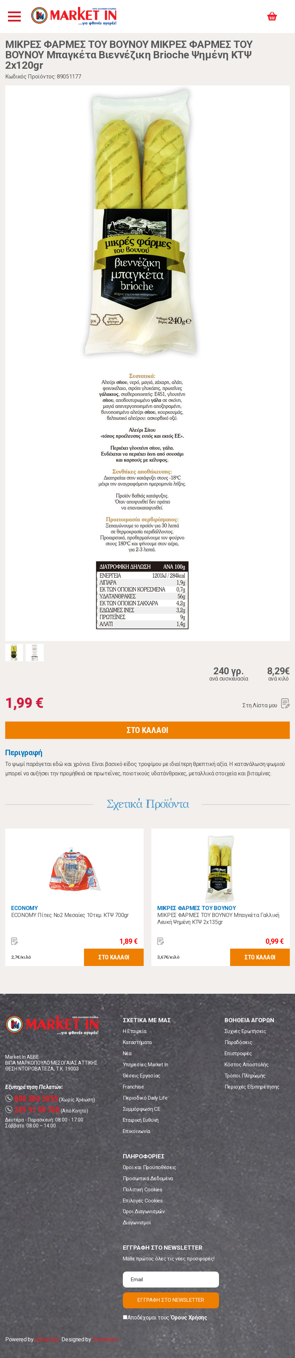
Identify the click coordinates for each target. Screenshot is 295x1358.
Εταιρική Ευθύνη (141, 1120)
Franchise (133, 1087)
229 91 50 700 (32, 1110)
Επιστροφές (238, 1053)
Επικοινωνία (136, 1131)
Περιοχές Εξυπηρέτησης (252, 1087)
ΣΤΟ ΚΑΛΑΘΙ (147, 730)
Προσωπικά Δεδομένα (148, 1178)
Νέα (127, 1053)
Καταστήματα (137, 1042)
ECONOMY (24, 908)
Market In (75, 16)
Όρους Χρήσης (189, 1317)
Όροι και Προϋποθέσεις (149, 1167)
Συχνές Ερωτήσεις (245, 1031)
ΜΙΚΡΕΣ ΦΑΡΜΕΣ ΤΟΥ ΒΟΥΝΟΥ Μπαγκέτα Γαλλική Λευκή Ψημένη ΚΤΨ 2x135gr (218, 918)
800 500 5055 (31, 1098)
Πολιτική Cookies (142, 1189)
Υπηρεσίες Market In (145, 1064)
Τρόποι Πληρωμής (245, 1076)
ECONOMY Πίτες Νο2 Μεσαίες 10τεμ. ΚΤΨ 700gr (70, 915)
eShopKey (47, 1339)
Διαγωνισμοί (137, 1222)
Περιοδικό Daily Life (145, 1098)
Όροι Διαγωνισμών (144, 1211)
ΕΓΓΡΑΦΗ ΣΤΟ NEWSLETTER (170, 1300)
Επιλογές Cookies (143, 1201)
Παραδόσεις (238, 1042)
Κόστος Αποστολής (247, 1064)
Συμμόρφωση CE (141, 1109)
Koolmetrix (105, 1339)
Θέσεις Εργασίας (141, 1076)
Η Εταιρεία (134, 1031)
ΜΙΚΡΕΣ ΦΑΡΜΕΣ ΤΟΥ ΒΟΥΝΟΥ (196, 908)
